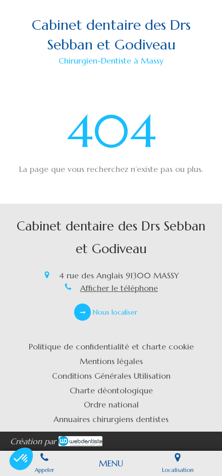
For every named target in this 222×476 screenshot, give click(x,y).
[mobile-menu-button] (111, 463)
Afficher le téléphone (119, 288)
